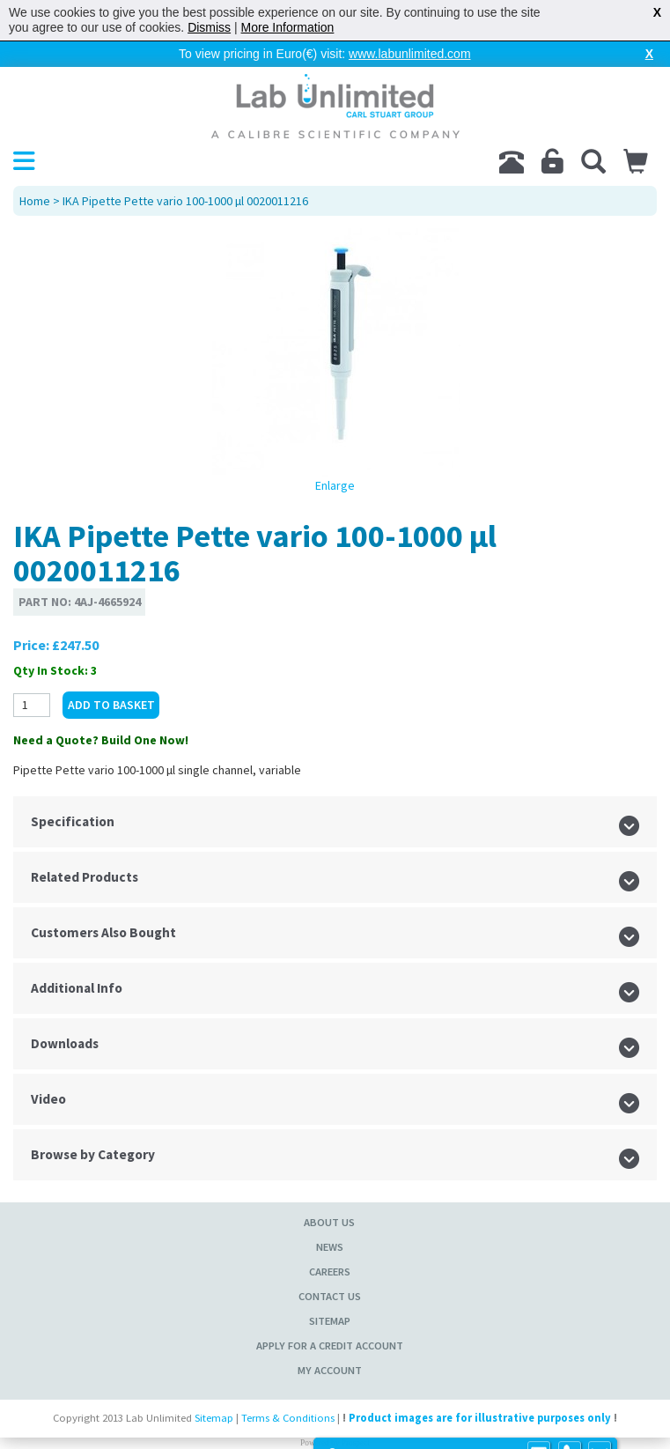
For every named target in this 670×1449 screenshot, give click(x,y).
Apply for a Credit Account (329, 1345)
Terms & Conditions (288, 1417)
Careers (329, 1271)
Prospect (356, 1442)
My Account (330, 1370)
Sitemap (329, 1320)
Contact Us (329, 1296)
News (329, 1246)
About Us (329, 1222)
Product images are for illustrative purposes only (480, 1417)
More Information (288, 27)
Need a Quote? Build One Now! (100, 740)
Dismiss (209, 27)
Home (34, 201)
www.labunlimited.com (410, 54)
